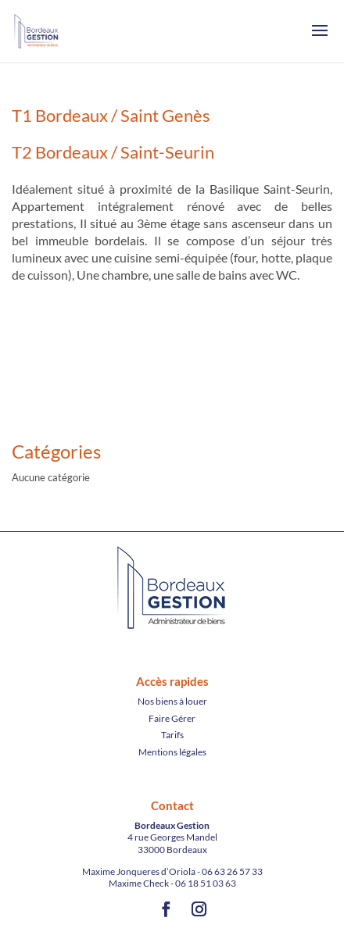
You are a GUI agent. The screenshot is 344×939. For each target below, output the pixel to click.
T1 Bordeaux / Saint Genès (111, 115)
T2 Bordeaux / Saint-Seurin (113, 151)
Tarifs (172, 735)
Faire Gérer (172, 718)
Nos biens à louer (172, 701)
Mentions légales (172, 752)
